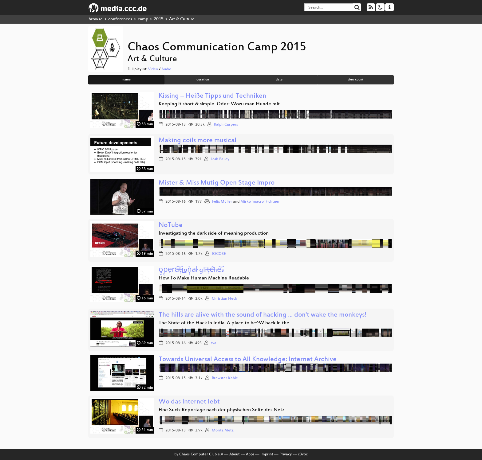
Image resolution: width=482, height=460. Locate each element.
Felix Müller (222, 202)
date (279, 80)
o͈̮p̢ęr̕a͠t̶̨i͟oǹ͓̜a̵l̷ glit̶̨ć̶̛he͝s (191, 270)
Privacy (285, 454)
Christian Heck (224, 299)
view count (355, 80)
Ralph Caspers (226, 125)
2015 (159, 19)
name (126, 80)
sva (213, 343)
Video (153, 69)
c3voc (303, 454)
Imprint (266, 454)
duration (202, 80)
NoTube (171, 225)
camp (143, 19)
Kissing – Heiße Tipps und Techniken (212, 96)
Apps (250, 454)
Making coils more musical (197, 141)
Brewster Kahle (225, 378)
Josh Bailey (220, 159)
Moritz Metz (223, 430)
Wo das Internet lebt (189, 402)
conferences (120, 19)
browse (96, 19)
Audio (166, 69)
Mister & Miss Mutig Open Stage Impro (217, 183)
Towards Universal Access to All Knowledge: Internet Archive (248, 360)
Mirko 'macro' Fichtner (260, 202)
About (234, 454)
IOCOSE (219, 254)
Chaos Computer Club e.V (201, 454)
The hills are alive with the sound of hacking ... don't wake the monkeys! (263, 315)
